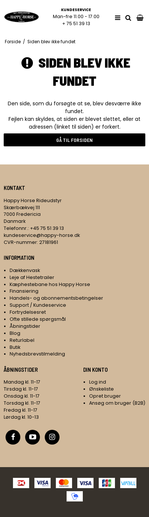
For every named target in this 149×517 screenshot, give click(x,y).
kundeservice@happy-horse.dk (42, 235)
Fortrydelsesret (28, 312)
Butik (15, 347)
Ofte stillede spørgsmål (38, 319)
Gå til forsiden (74, 140)
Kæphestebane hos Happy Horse (50, 284)
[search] (128, 18)
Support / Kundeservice (38, 305)
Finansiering (24, 291)
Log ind (97, 382)
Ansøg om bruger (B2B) (117, 403)
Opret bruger (105, 396)
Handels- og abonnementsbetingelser (56, 298)
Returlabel (22, 340)
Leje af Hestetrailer (32, 277)
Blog (15, 333)
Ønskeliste (101, 389)
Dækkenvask (25, 270)
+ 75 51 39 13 (76, 23)
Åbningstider (25, 326)
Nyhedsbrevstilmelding (37, 354)
